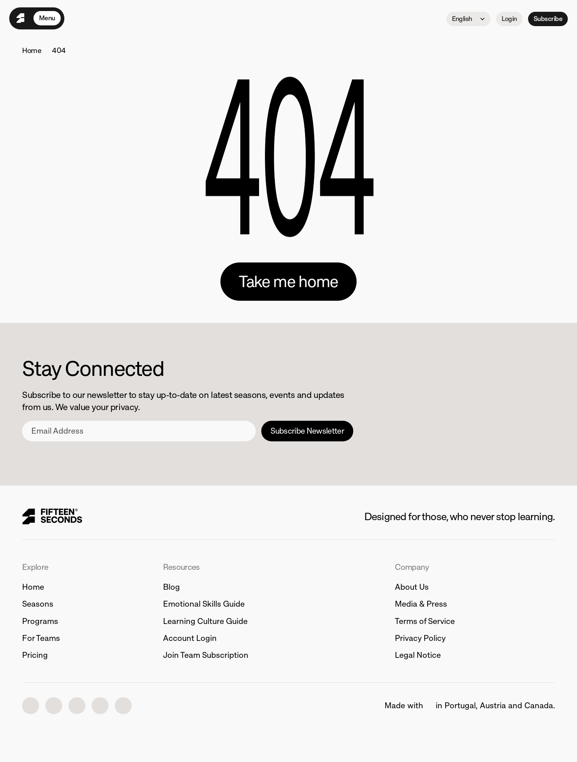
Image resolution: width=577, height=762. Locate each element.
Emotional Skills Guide (204, 604)
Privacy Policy (420, 638)
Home (32, 50)
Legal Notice (418, 655)
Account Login (190, 638)
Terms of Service (425, 621)
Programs (40, 621)
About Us (412, 587)
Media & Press (421, 604)
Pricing (35, 655)
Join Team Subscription (205, 655)
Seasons (37, 604)
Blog (171, 587)
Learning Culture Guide (205, 621)
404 (59, 50)
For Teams (41, 638)
